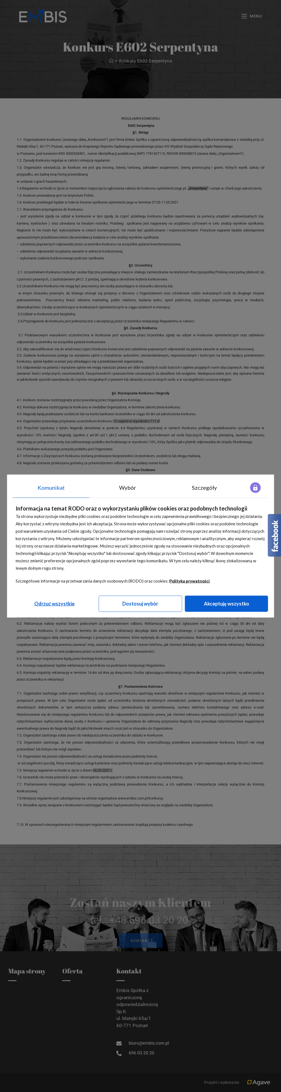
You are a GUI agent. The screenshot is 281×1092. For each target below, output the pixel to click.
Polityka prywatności (189, 580)
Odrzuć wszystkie (54, 603)
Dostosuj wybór (140, 603)
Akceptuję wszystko (226, 603)
